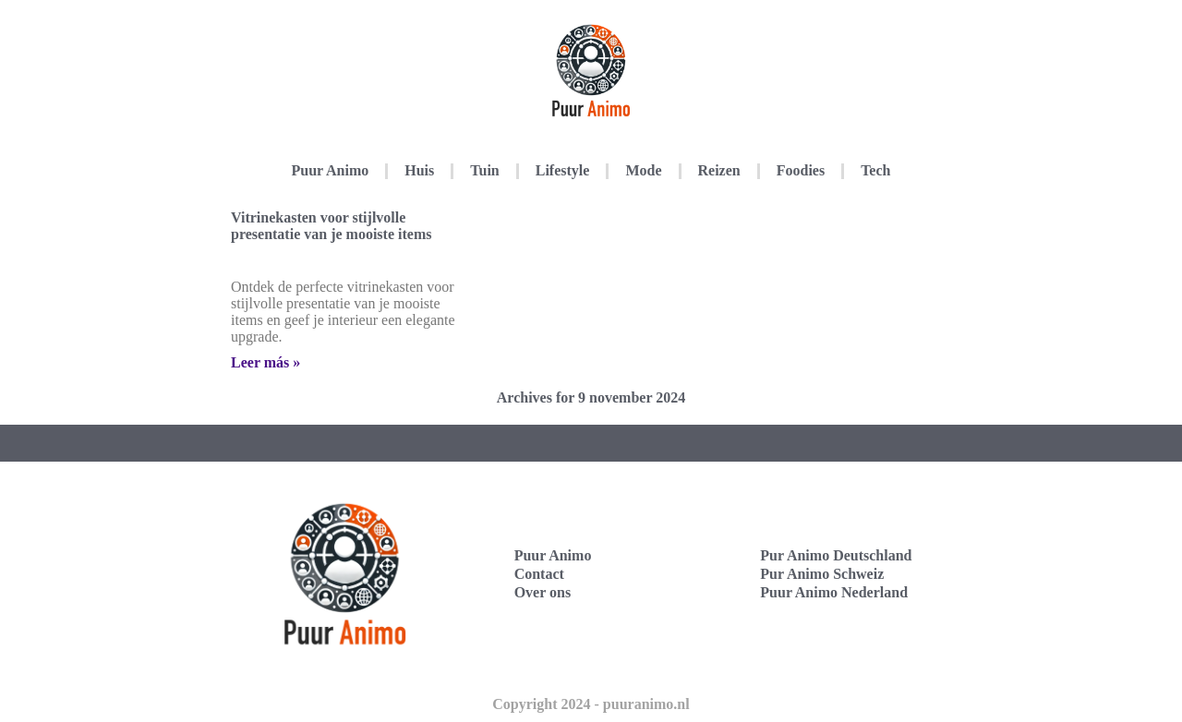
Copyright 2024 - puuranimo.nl (590, 704)
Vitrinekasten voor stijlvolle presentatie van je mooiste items (331, 226)
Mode (643, 170)
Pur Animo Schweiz (822, 574)
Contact (539, 574)
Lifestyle (563, 170)
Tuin (484, 170)
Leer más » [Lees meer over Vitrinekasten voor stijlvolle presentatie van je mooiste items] (265, 362)
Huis (419, 170)
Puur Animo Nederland (834, 592)
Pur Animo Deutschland (835, 555)
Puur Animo (330, 170)
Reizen (719, 170)
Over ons (542, 592)
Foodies (801, 170)
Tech (875, 170)
